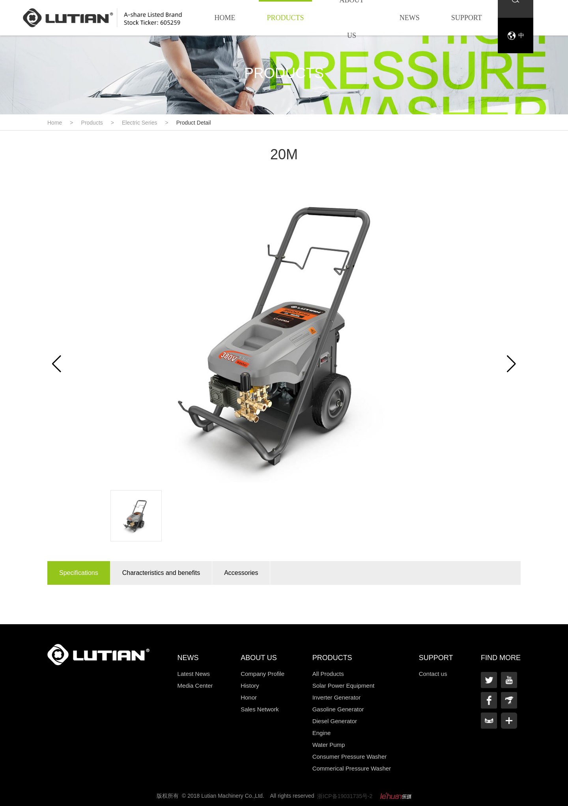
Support (466, 18)
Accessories (241, 572)
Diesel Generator (334, 721)
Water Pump (328, 744)
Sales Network (260, 709)
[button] (511, 364)
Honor (249, 697)
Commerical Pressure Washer (351, 768)
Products (285, 18)
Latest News (194, 673)
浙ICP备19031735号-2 (344, 796)
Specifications (78, 572)
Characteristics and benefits (161, 572)
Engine (321, 733)
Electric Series (139, 122)
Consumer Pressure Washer (349, 756)
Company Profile (262, 673)
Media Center (195, 685)
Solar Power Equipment (343, 685)
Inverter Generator (336, 697)
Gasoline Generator (338, 709)
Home (224, 18)
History (250, 685)
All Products (328, 673)
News (410, 18)
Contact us (433, 673)
